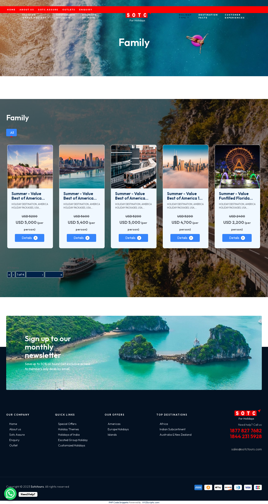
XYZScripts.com (150, 502)
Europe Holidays (118, 429)
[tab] (11, 132)
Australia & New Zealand (175, 434)
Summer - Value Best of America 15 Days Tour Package (185, 195)
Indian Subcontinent (172, 429)
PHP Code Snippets (118, 502)
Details (27, 238)
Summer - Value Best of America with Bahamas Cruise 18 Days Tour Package (81, 195)
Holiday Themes (68, 429)
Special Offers (67, 424)
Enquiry (14, 440)
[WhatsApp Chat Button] (10, 493)
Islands (112, 434)
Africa (164, 424)
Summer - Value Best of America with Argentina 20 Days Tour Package (133, 195)
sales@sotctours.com (246, 449)
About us (15, 429)
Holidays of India (69, 434)
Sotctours (37, 486)
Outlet (13, 445)
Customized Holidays (71, 445)
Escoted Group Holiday (73, 440)
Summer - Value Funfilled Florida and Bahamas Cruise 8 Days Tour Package (236, 195)
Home (13, 424)
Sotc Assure (17, 434)
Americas (114, 424)
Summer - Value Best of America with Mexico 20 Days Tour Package (30, 195)
